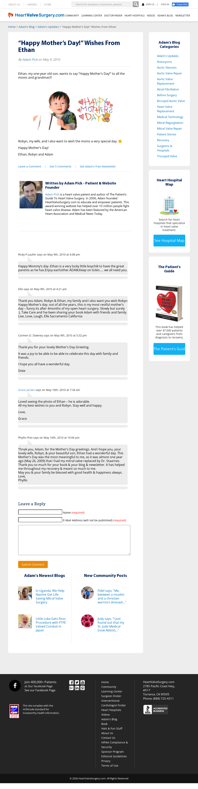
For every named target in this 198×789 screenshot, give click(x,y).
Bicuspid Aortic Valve (171, 101)
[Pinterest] (82, 694)
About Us (107, 739)
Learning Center (111, 697)
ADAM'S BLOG (165, 15)
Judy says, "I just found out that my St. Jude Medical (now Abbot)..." (111, 630)
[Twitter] (77, 688)
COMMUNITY (72, 15)
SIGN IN (165, 4)
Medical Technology (170, 117)
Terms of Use (109, 771)
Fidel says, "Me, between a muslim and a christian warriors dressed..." (112, 602)
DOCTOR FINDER (113, 15)
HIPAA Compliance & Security (114, 750)
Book (104, 729)
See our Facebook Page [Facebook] (40, 696)
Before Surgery (167, 95)
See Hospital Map (169, 240)
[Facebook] (181, 4)
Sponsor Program (112, 757)
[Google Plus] (71, 694)
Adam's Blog (27, 27)
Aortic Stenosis (167, 67)
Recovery (163, 140)
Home (12, 27)
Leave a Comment (29, 166)
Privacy (105, 767)
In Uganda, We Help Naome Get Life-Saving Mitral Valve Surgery (50, 602)
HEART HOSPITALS (135, 15)
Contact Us (108, 743)
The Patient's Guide (169, 348)
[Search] (136, 4)
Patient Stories (166, 134)
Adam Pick (30, 59)
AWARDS (32, 4)
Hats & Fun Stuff (111, 734)
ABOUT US (14, 4)
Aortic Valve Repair (169, 73)
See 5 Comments (60, 166)
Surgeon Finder (111, 702)
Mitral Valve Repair (169, 128)
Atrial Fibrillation (168, 89)
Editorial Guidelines (114, 762)
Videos (105, 720)
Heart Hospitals (111, 716)
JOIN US (148, 4)
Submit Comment (33, 570)
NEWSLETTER (182, 15)
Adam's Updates (48, 27)
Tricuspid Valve (167, 156)
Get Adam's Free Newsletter (98, 166)
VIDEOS (151, 15)
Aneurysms (164, 62)
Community (108, 692)
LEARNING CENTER (91, 15)
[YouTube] (82, 688)
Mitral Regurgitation (170, 123)
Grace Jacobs (26, 390)
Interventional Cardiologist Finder (113, 709)
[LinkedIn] (77, 694)
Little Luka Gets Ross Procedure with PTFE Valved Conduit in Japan (51, 630)
